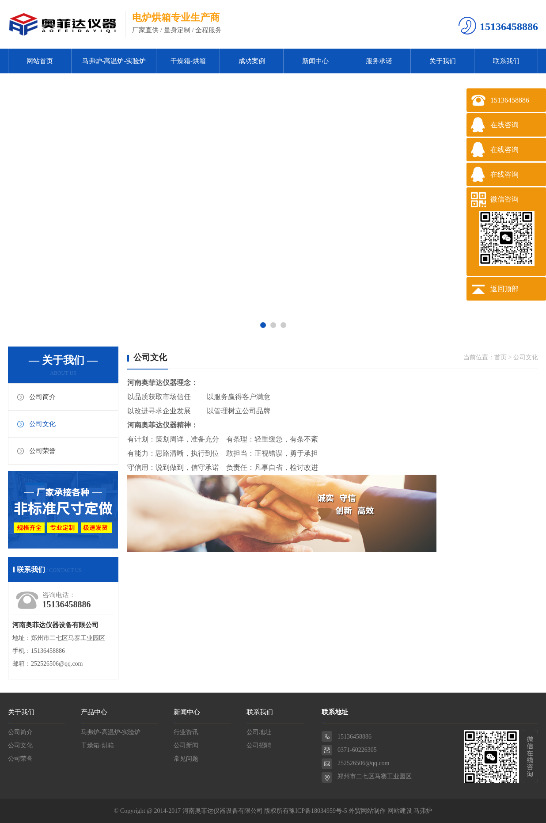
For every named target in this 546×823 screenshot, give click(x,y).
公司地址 (258, 732)
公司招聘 (258, 745)
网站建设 (399, 811)
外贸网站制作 (367, 811)
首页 (500, 357)
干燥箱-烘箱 (188, 61)
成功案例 (252, 61)
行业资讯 (186, 732)
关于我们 (442, 61)
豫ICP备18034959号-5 (318, 811)
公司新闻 (186, 745)
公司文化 (42, 423)
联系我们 (506, 61)
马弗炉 (422, 811)
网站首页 (40, 61)
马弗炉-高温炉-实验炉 (114, 61)
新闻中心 (315, 61)
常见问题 (186, 758)
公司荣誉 (42, 450)
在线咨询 (504, 125)
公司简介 (42, 396)
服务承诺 (379, 61)
